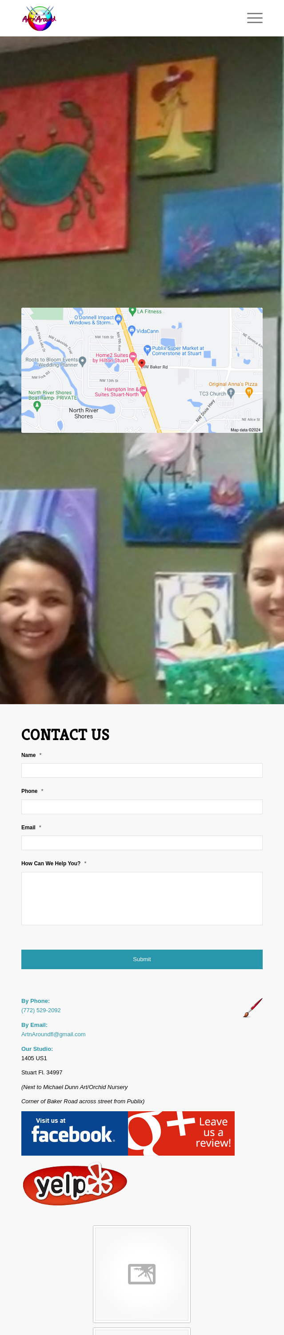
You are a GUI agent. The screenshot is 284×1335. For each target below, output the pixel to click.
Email (31, 827)
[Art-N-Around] (118, 18)
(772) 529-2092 (41, 1010)
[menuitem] (250, 18)
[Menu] (250, 18)
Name (31, 755)
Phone (32, 791)
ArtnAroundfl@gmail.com (53, 1034)
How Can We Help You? (54, 863)
